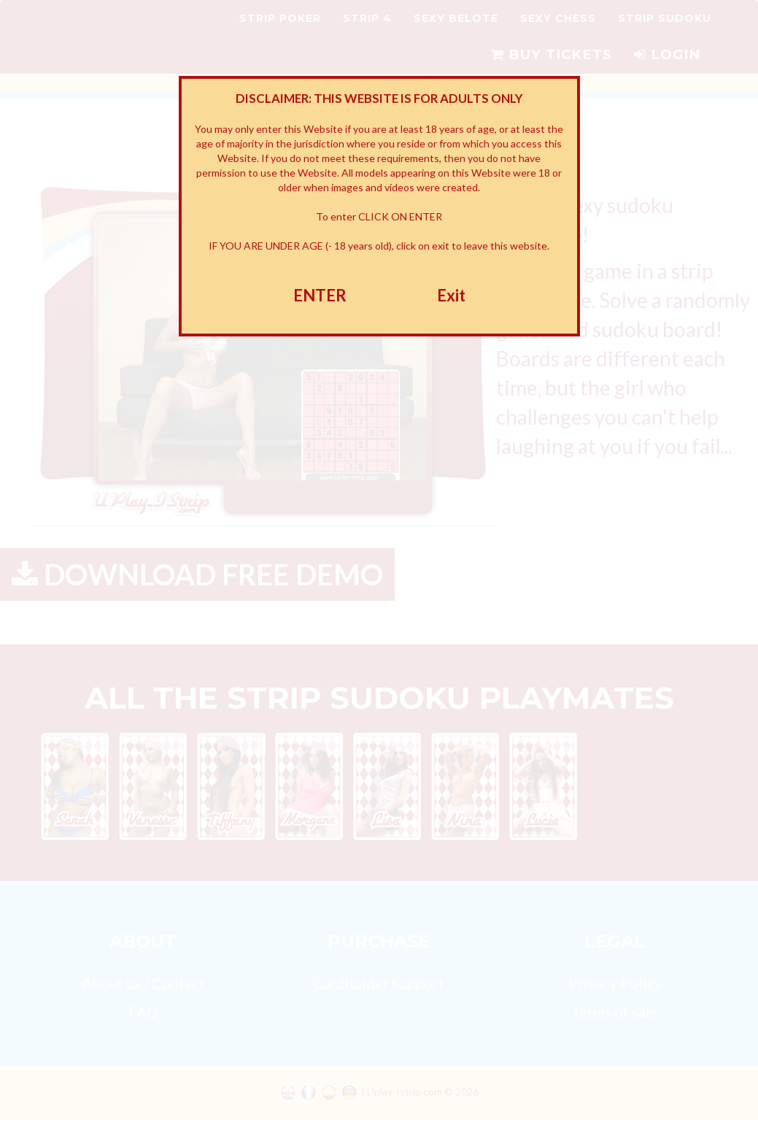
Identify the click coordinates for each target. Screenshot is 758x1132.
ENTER (320, 295)
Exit (451, 295)
